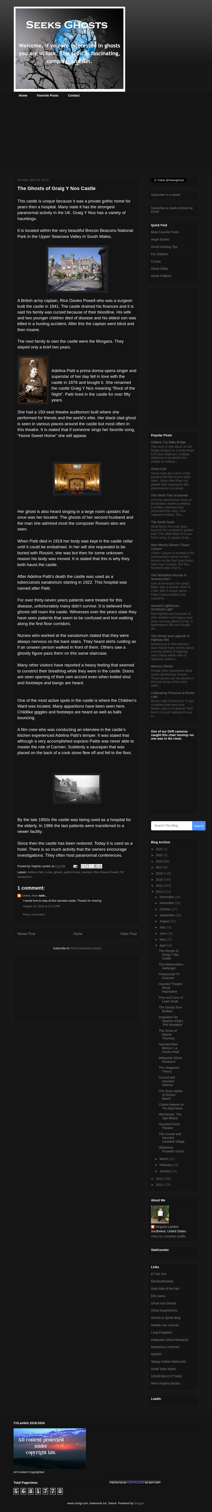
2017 (160, 867)
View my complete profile (168, 1236)
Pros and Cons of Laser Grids (171, 999)
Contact (74, 95)
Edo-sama (158, 1296)
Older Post (128, 934)
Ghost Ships (159, 268)
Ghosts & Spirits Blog (165, 1318)
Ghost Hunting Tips (164, 247)
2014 (160, 885)
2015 (160, 879)
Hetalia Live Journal (164, 1325)
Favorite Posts (47, 95)
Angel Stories (160, 239)
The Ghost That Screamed (169, 495)
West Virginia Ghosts (165, 1383)
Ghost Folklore (161, 276)
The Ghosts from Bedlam (170, 1009)
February (166, 1165)
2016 (160, 873)
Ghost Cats (159, 469)
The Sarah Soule (162, 522)
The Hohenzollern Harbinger (171, 966)
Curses (156, 261)
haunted (87, 872)
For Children (159, 254)
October (165, 909)
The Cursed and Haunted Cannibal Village (172, 1137)
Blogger (139, 1503)
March (164, 1159)
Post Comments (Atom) (86, 948)
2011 (160, 1184)
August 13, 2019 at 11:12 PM (41, 906)
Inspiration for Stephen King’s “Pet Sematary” (171, 1020)
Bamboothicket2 (162, 1281)
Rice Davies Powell (106, 872)
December (167, 897)
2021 (160, 849)
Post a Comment (34, 914)
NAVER (156, 1354)
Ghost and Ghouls (163, 1303)
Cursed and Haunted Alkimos (167, 1081)
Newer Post (26, 934)
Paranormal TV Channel (169, 976)
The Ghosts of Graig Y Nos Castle (169, 954)
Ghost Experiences (164, 1310)
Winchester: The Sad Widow (170, 1116)
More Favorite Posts (165, 232)
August (164, 921)
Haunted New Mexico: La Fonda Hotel (169, 1048)
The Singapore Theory (169, 1069)
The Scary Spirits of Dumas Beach (171, 1094)
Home (23, 95)
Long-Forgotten (161, 1332)
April (163, 945)
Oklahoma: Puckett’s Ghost (171, 1149)
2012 (160, 1178)
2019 (160, 861)
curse (48, 872)
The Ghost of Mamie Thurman (168, 1034)
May (162, 939)
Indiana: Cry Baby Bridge (168, 442)
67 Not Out (158, 1274)
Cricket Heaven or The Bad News (171, 1106)
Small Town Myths (163, 1369)
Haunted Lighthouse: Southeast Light (165, 607)
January (165, 1171)
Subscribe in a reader (166, 194)
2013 (160, 891)
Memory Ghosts (162, 666)
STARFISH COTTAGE (166, 1376)
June (163, 933)
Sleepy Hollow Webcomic (168, 1361)
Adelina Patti (35, 872)
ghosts (58, 872)
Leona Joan (30, 895)
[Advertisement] (88, 137)
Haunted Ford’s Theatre (169, 1126)
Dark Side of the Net (165, 1288)
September (167, 915)
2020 (160, 855)
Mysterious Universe (165, 1347)
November (167, 903)
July (162, 927)
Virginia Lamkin (167, 1227)
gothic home (72, 872)
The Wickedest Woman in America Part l (168, 577)
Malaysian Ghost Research (170, 1059)
